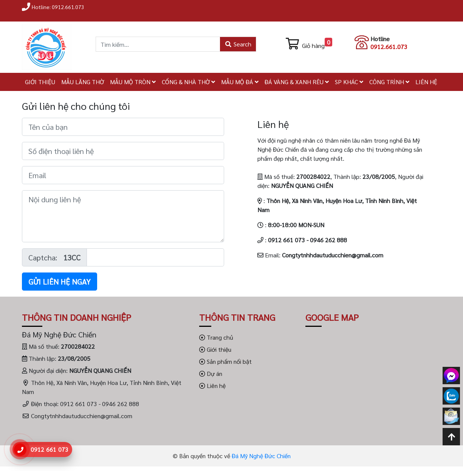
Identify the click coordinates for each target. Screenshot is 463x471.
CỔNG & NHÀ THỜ (188, 82)
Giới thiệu (215, 349)
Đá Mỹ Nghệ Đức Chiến (261, 456)
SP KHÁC (349, 82)
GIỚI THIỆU (40, 82)
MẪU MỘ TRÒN (133, 82)
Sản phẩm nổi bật (225, 361)
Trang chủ (216, 337)
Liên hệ (212, 385)
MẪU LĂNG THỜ (82, 82)
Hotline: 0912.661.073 (58, 6)
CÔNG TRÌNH (389, 82)
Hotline (380, 39)
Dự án (210, 373)
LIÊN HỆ (426, 82)
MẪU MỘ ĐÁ (240, 82)
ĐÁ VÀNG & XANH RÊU (297, 82)
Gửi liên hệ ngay (59, 281)
